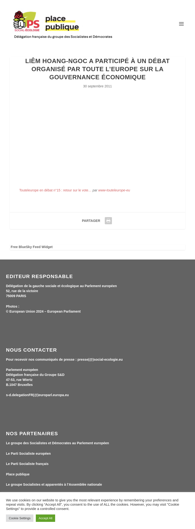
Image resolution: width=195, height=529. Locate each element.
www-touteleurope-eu (114, 190)
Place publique (18, 474)
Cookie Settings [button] (20, 518)
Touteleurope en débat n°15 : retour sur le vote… (55, 190)
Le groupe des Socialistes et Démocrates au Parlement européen (57, 443)
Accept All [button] (45, 518)
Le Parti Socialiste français (27, 464)
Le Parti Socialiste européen (28, 453)
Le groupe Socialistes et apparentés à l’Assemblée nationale (54, 484)
